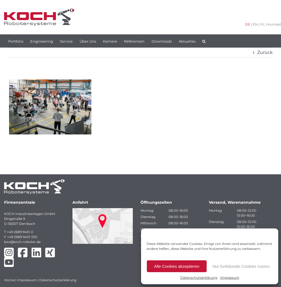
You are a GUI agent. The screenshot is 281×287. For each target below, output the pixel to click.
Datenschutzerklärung (198, 277)
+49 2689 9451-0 (20, 232)
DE (247, 24)
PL (262, 24)
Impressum (229, 277)
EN (255, 24)
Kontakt (274, 24)
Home (9, 280)
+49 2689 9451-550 (22, 237)
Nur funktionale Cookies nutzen (241, 266)
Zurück (265, 52)
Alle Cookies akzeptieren (176, 266)
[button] (204, 41)
